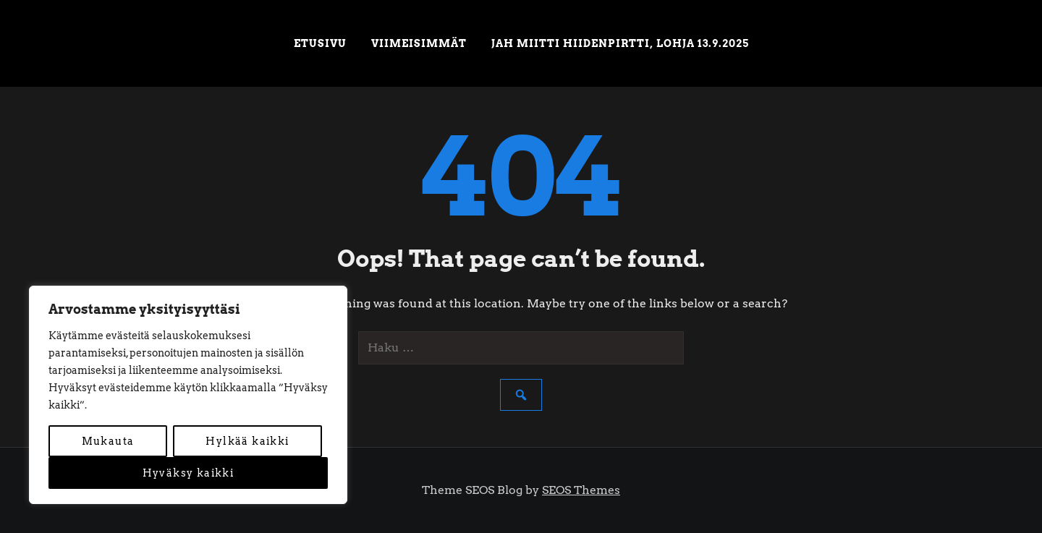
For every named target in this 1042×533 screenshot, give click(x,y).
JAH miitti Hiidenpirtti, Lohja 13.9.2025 (620, 43)
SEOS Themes (581, 490)
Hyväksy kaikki (188, 473)
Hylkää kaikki (247, 441)
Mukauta (108, 441)
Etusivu (320, 43)
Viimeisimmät (419, 43)
